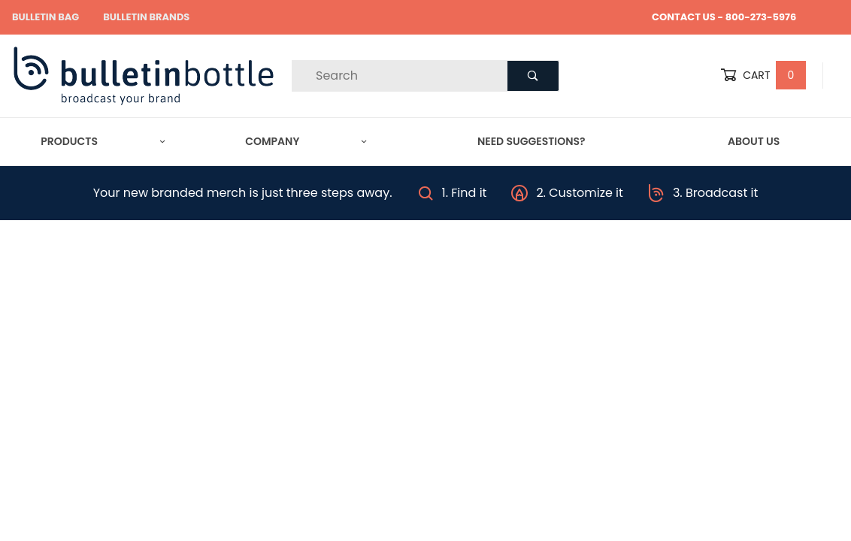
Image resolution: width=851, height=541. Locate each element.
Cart (763, 75)
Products (103, 141)
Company (305, 141)
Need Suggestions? (531, 141)
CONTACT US (684, 17)
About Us (754, 141)
